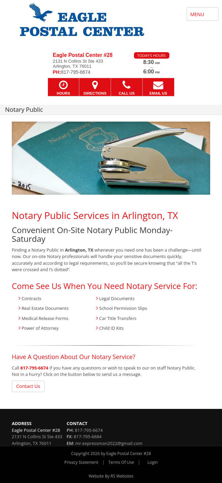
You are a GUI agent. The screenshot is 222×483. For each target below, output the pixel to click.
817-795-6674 (34, 368)
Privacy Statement (81, 462)
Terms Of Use (121, 462)
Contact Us (28, 386)
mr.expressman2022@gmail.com (108, 443)
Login (152, 462)
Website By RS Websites (111, 476)
